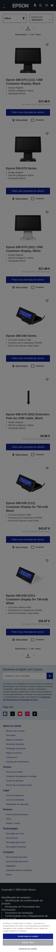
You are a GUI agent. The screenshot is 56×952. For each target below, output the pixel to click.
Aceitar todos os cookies (28, 936)
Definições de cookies (28, 949)
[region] (28, 935)
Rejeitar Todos (28, 942)
